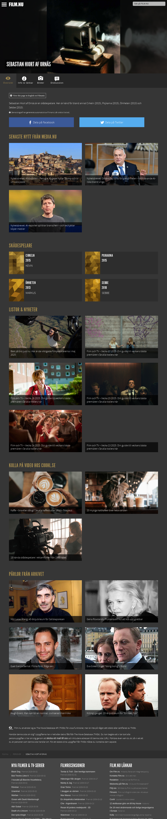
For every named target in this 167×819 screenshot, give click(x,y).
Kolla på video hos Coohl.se (32, 447)
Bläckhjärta (65, 790)
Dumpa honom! (67, 782)
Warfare (14, 758)
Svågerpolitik (115, 801)
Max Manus (66, 758)
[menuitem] (5, 717)
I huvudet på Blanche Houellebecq (26, 743)
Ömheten (125, 103)
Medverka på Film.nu (119, 747)
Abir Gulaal (16, 770)
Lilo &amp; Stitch (18, 809)
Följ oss (113, 751)
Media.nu (114, 793)
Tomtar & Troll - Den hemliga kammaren (78, 735)
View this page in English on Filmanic (27, 95)
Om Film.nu (115, 735)
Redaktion (114, 743)
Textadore (114, 789)
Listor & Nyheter (23, 302)
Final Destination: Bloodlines (23, 793)
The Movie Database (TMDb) (87, 697)
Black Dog (15, 735)
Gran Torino (66, 750)
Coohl (112, 762)
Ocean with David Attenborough (25, 762)
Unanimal (15, 754)
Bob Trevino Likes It (20, 739)
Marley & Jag (66, 746)
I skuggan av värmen (70, 754)
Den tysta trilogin (18, 778)
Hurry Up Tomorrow (19, 797)
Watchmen (65, 778)
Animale (14, 789)
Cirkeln (90, 103)
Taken (63, 794)
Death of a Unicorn (19, 774)
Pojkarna (107, 103)
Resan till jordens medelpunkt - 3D (75, 771)
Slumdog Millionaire (69, 786)
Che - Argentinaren (69, 766)
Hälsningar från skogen (71, 742)
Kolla (112, 778)
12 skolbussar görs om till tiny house (125, 766)
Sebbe (12, 107)
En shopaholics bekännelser (73, 762)
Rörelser (15, 750)
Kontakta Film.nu (117, 739)
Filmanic (113, 755)
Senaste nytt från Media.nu (33, 137)
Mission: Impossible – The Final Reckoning (30, 802)
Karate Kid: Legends (20, 813)
